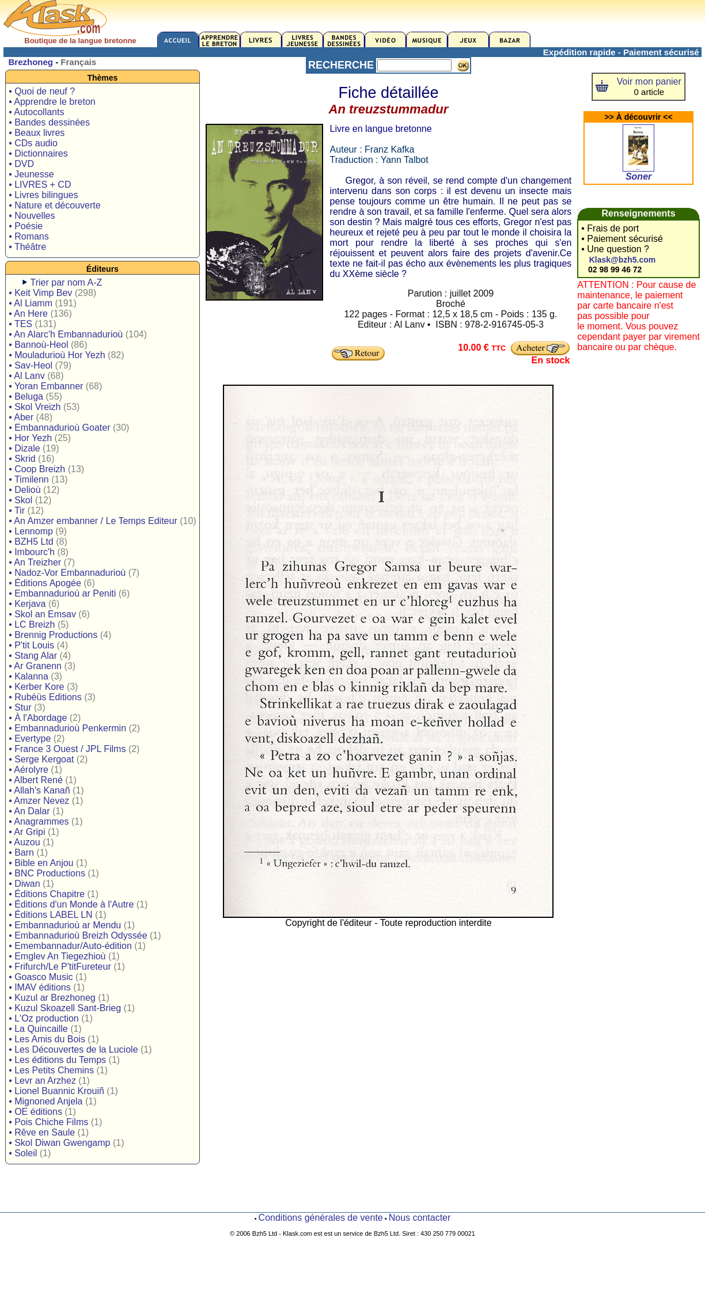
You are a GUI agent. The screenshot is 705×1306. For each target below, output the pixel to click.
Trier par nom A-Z (67, 282)
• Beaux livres (37, 133)
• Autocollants (36, 112)
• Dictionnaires (38, 153)
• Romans (29, 236)
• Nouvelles (32, 216)
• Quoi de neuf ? (42, 91)
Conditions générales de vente (321, 1218)
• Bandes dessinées (49, 122)
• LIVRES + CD (40, 184)
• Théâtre (27, 247)
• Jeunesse (31, 174)
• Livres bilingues (43, 195)
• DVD (21, 164)
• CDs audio (33, 143)
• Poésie (26, 226)
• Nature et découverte (54, 205)
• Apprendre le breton (52, 102)
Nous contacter (420, 1218)
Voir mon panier (649, 81)
